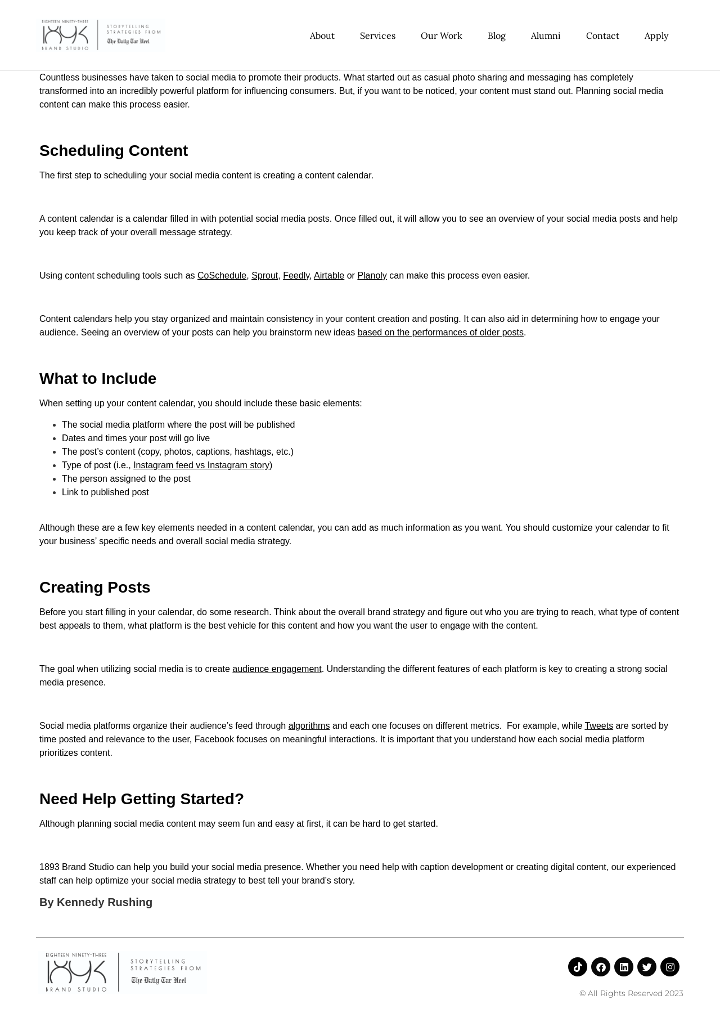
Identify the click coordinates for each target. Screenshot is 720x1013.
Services (377, 35)
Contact (602, 35)
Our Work (441, 35)
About (322, 35)
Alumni (546, 35)
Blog (497, 35)
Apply (656, 35)
